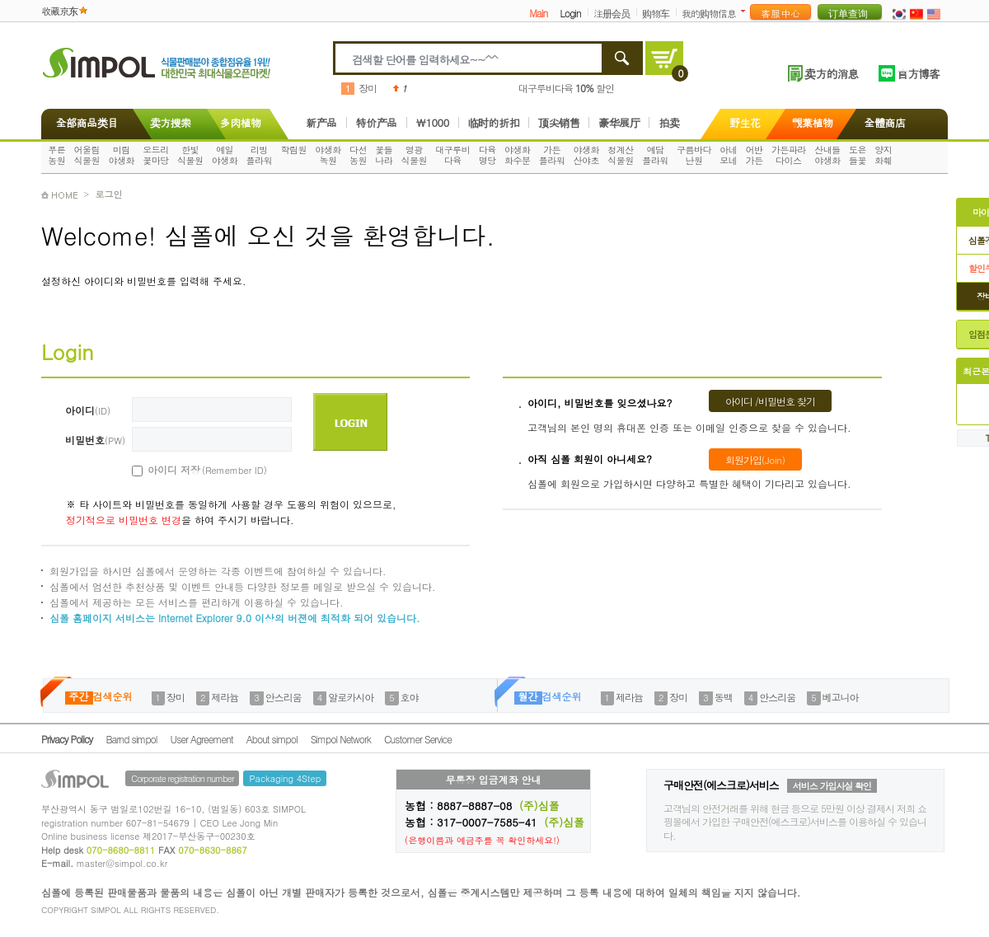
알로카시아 (350, 697)
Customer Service (418, 739)
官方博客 (918, 73)
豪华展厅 (619, 122)
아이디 (87, 410)
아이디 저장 (189, 469)
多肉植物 (240, 122)
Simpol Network (341, 739)
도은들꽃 (857, 154)
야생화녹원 (328, 154)
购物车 (655, 13)
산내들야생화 (827, 154)
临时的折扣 (494, 122)
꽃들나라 (383, 154)
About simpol (272, 739)
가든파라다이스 (788, 154)
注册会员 (611, 13)
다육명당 (487, 154)
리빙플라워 (259, 154)
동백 (724, 697)
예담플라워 (655, 154)
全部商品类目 (83, 122)
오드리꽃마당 (156, 154)
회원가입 (755, 459)
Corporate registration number (182, 778)
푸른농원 (56, 154)
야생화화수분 (517, 154)
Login (570, 13)
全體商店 (885, 122)
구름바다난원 (694, 154)
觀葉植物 (812, 122)
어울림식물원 (87, 154)
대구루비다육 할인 (566, 88)
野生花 (745, 122)
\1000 (432, 122)
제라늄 (224, 697)
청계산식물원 (620, 154)
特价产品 (376, 122)
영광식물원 (414, 154)
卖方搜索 (169, 122)
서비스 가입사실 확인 (832, 786)
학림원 (293, 149)
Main (538, 13)
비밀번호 (95, 440)
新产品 (321, 122)
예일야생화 (225, 154)
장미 (368, 88)
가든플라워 (552, 154)
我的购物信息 (709, 13)
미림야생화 (121, 154)
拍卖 (669, 122)
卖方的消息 (831, 73)
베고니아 (841, 697)
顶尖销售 (558, 122)
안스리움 (283, 697)
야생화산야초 (587, 154)
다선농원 (358, 154)
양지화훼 (883, 154)
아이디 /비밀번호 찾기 (770, 401)
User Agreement (202, 739)
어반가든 (754, 154)
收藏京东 (59, 10)
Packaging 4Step (285, 778)
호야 (410, 697)
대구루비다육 (452, 154)
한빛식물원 (190, 154)
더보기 (746, 11)
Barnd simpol (131, 739)
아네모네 (728, 154)
